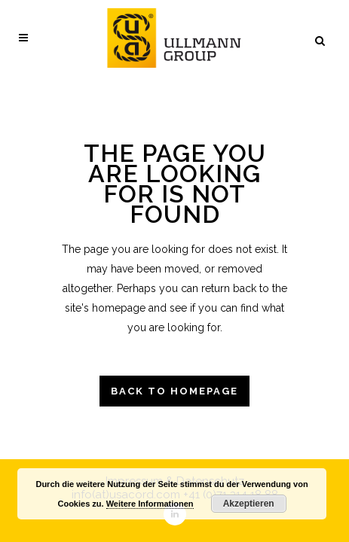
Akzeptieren (248, 503)
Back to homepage (174, 391)
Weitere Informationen (150, 503)
